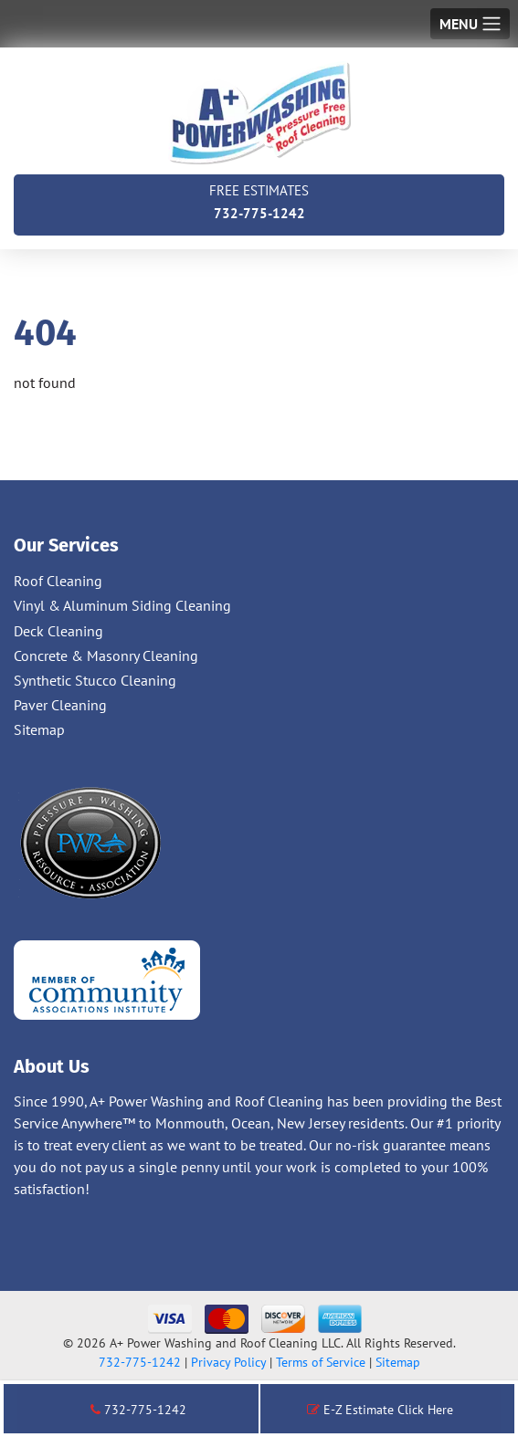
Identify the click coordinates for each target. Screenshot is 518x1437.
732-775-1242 (259, 200)
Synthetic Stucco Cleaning (95, 680)
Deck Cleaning (58, 631)
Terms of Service (320, 1362)
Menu (458, 23)
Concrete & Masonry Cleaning (106, 655)
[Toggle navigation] (470, 23)
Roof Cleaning (58, 581)
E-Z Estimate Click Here (380, 1409)
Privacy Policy (228, 1362)
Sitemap (39, 729)
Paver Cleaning (60, 705)
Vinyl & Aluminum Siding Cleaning (122, 605)
